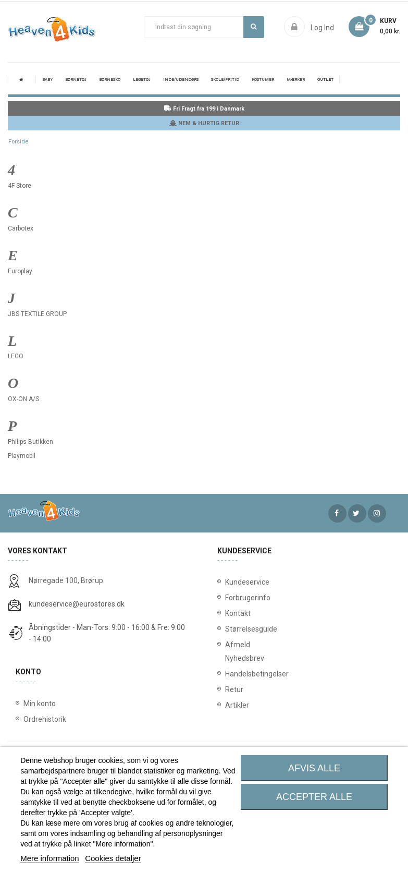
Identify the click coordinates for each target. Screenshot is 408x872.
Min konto (39, 703)
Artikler (234, 705)
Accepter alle (314, 797)
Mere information (49, 858)
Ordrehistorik (44, 719)
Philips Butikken (30, 441)
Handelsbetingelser (234, 674)
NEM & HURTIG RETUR (204, 123)
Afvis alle (314, 768)
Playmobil (21, 455)
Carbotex (20, 228)
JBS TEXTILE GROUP (37, 314)
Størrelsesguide (234, 629)
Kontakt (234, 613)
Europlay (20, 271)
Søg (253, 26)
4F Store (19, 185)
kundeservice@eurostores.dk (77, 604)
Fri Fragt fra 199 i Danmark (204, 108)
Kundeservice (234, 582)
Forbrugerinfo (234, 598)
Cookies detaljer (113, 858)
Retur (234, 689)
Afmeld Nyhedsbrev (234, 651)
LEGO (15, 356)
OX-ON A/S (23, 399)
